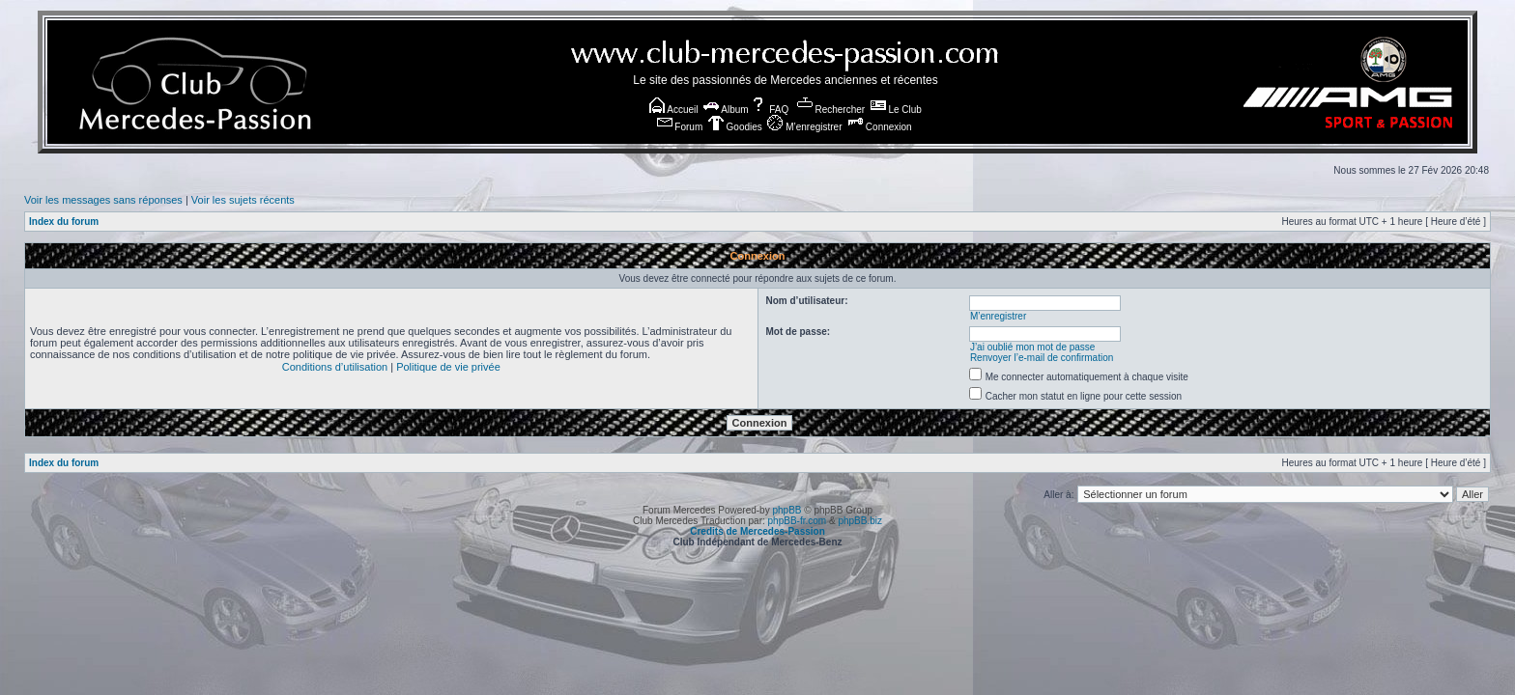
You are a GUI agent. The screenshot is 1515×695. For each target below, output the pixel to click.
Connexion (879, 127)
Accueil (673, 109)
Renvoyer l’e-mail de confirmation (1041, 357)
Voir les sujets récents (243, 200)
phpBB (786, 510)
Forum (680, 127)
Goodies (735, 127)
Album (726, 109)
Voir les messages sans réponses (103, 200)
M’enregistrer (804, 127)
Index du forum (64, 221)
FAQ (769, 109)
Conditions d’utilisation (334, 367)
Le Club (896, 109)
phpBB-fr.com (797, 520)
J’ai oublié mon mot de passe (1033, 347)
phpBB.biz (860, 520)
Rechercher (831, 109)
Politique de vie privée (448, 367)
